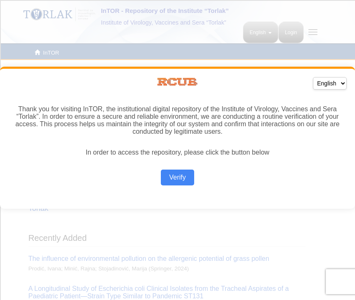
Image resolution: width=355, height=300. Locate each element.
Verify (177, 177)
